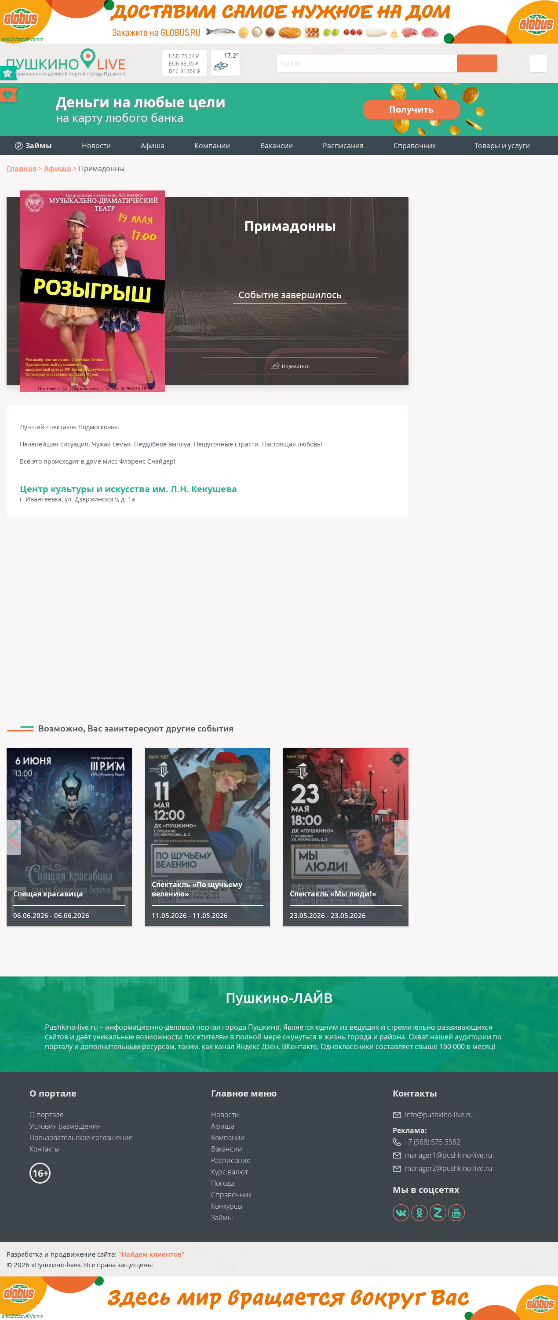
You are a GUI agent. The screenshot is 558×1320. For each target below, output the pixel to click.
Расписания (343, 145)
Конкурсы (227, 1206)
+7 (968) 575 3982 (432, 1142)
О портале (46, 1114)
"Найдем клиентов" (151, 1254)
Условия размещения (65, 1126)
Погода (222, 1183)
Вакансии (276, 145)
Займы (222, 1217)
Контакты (44, 1149)
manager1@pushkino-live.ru (448, 1155)
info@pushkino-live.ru (439, 1114)
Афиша (152, 145)
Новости (96, 145)
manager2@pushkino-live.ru (448, 1168)
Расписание (231, 1160)
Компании (212, 145)
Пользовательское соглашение (81, 1137)
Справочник (415, 145)
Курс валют (229, 1172)
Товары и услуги (502, 145)
